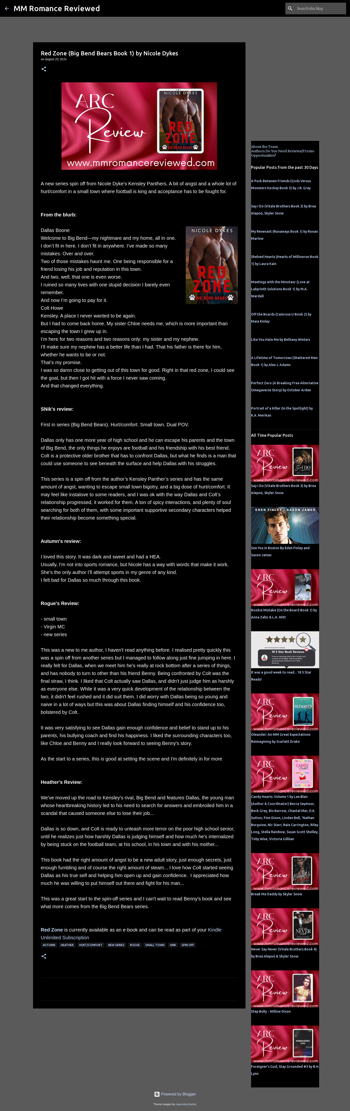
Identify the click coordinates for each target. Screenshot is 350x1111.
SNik (173, 945)
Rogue (135, 945)
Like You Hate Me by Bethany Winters (280, 340)
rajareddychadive (186, 1104)
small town (154, 945)
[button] (44, 69)
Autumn (49, 945)
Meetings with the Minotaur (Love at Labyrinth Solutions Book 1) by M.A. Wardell (280, 289)
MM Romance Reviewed (57, 8)
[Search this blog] (320, 8)
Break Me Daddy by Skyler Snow (276, 894)
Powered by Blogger (175, 1094)
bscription (78, 937)
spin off (188, 945)
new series (116, 945)
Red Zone (52, 929)
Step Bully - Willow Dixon (271, 1011)
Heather (67, 945)
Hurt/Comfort (91, 945)
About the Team (264, 147)
